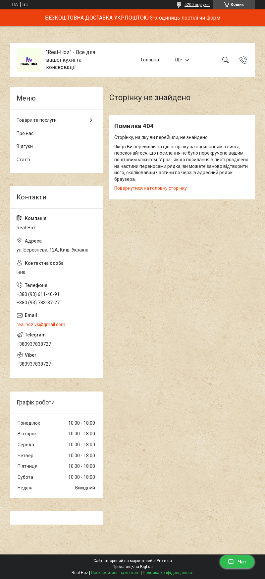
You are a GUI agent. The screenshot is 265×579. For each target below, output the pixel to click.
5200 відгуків (197, 4)
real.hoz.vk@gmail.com (41, 324)
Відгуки (25, 146)
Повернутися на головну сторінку (150, 188)
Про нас (25, 133)
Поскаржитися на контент (115, 572)
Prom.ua (164, 560)
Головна (150, 59)
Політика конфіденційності (168, 572)
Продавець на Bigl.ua (133, 566)
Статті (23, 159)
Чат (237, 562)
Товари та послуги (37, 120)
